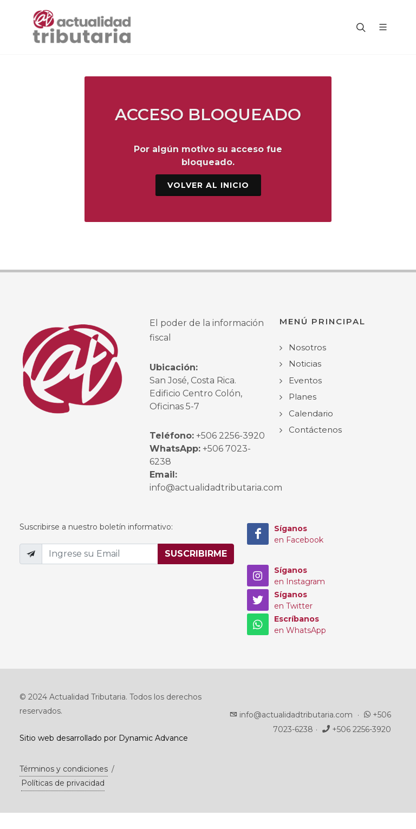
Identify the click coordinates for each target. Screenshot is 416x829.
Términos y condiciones (64, 769)
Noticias (305, 363)
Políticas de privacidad (63, 783)
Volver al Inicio (208, 185)
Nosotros (307, 347)
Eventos (305, 380)
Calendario (311, 413)
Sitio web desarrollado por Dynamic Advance (104, 738)
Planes (302, 396)
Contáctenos (315, 430)
